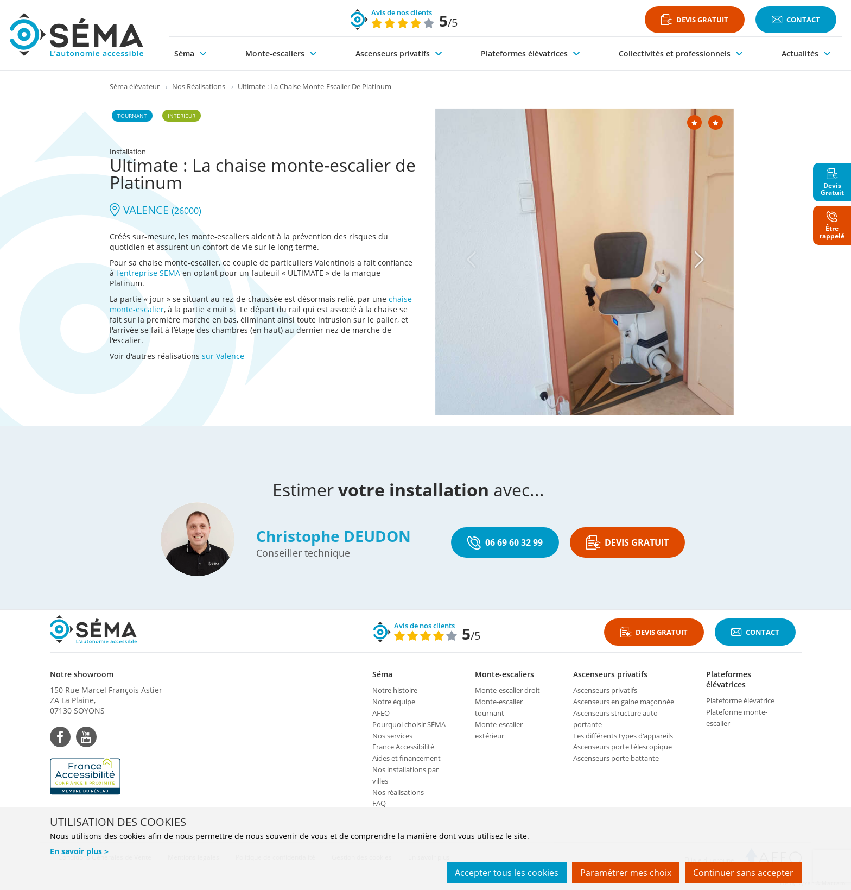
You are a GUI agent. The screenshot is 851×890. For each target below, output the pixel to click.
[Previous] (471, 259)
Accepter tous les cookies (506, 873)
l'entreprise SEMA (148, 273)
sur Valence (223, 356)
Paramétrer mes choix (625, 873)
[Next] (699, 259)
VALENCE (155, 210)
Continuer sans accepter (743, 873)
